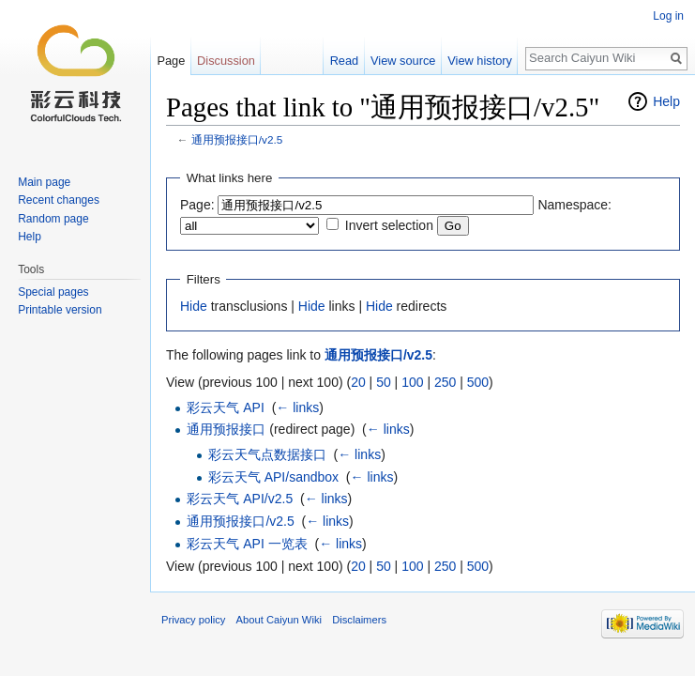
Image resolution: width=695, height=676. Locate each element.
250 (445, 382)
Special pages (53, 292)
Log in (668, 16)
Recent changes (58, 200)
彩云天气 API (225, 407)
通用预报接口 (226, 429)
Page (171, 61)
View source (402, 61)
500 (478, 382)
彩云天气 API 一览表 (247, 543)
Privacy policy (193, 619)
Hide (193, 306)
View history (479, 61)
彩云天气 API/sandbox (273, 476)
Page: (197, 204)
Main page (44, 182)
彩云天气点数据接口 (267, 454)
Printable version (59, 309)
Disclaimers (359, 619)
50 (383, 382)
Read (344, 61)
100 (412, 382)
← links (297, 407)
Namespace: (574, 204)
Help (666, 101)
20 (358, 382)
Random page (53, 218)
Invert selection (389, 225)
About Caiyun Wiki (279, 619)
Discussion (226, 61)
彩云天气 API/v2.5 (240, 498)
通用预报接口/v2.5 (236, 139)
